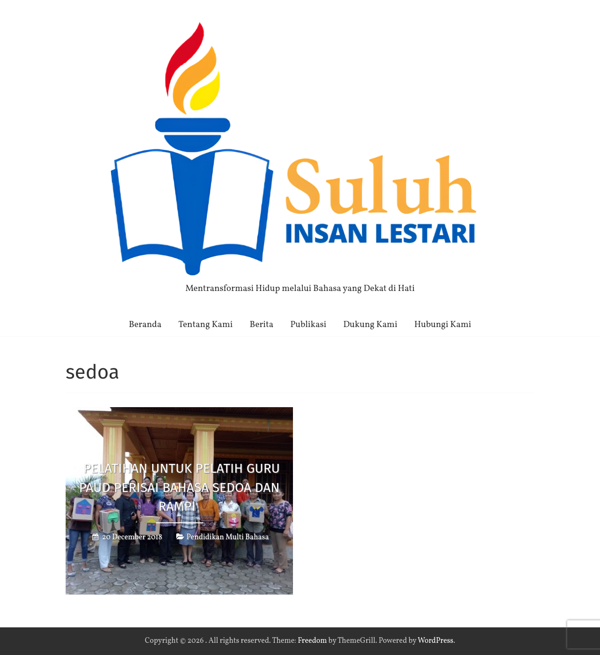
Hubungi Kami (443, 325)
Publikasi (308, 325)
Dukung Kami (370, 325)
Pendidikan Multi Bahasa (228, 537)
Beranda (145, 325)
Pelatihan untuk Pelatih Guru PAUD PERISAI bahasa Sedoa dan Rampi (179, 487)
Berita (262, 325)
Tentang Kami (206, 325)
